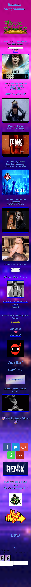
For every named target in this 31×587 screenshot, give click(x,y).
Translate (15, 51)
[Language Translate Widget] (15, 48)
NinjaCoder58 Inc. (15, 322)
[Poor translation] (8, 558)
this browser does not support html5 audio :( (15, 269)
